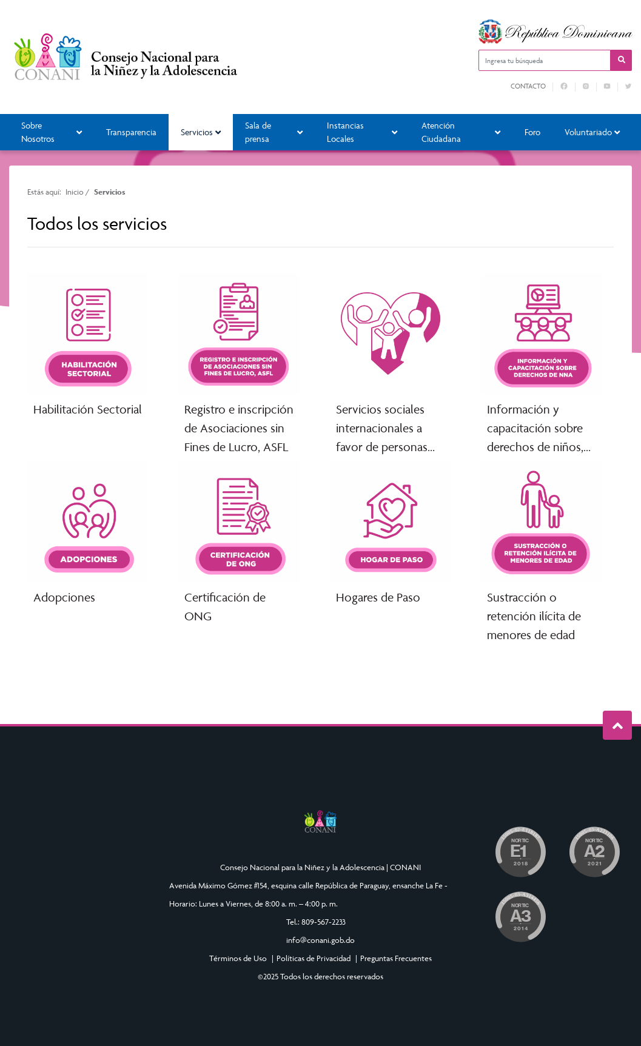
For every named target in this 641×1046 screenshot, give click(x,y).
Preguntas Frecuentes (396, 958)
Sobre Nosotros (51, 132)
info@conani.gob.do (320, 940)
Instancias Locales (362, 132)
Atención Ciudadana (460, 132)
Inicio (74, 191)
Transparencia (131, 132)
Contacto (528, 86)
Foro (532, 132)
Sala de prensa (273, 132)
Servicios (201, 132)
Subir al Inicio (617, 725)
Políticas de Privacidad (314, 958)
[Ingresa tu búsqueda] (544, 60)
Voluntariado (592, 132)
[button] (621, 60)
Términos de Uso (238, 958)
